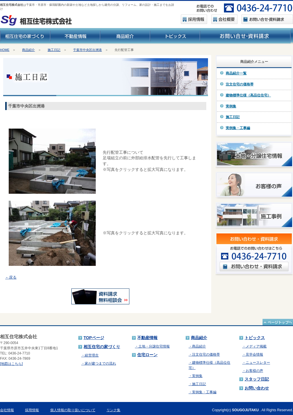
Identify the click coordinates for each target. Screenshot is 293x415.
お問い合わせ (257, 388)
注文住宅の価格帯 (240, 84)
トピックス (255, 337)
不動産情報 (147, 337)
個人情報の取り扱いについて (72, 410)
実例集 (231, 106)
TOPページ (94, 337)
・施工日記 (197, 384)
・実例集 (195, 376)
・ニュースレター (256, 363)
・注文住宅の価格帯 (204, 354)
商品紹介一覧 (236, 73)
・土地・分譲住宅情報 (152, 346)
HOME (4, 50)
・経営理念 (90, 355)
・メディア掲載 (254, 346)
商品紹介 (28, 50)
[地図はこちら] (11, 364)
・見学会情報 (252, 354)
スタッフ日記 (257, 379)
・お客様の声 (252, 371)
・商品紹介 (197, 346)
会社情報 (7, 410)
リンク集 (113, 410)
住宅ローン (147, 354)
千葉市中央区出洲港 (87, 50)
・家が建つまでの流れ (98, 363)
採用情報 (32, 410)
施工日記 (54, 50)
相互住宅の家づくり (102, 346)
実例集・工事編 (238, 128)
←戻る (11, 277)
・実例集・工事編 (202, 392)
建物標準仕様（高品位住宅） (248, 95)
